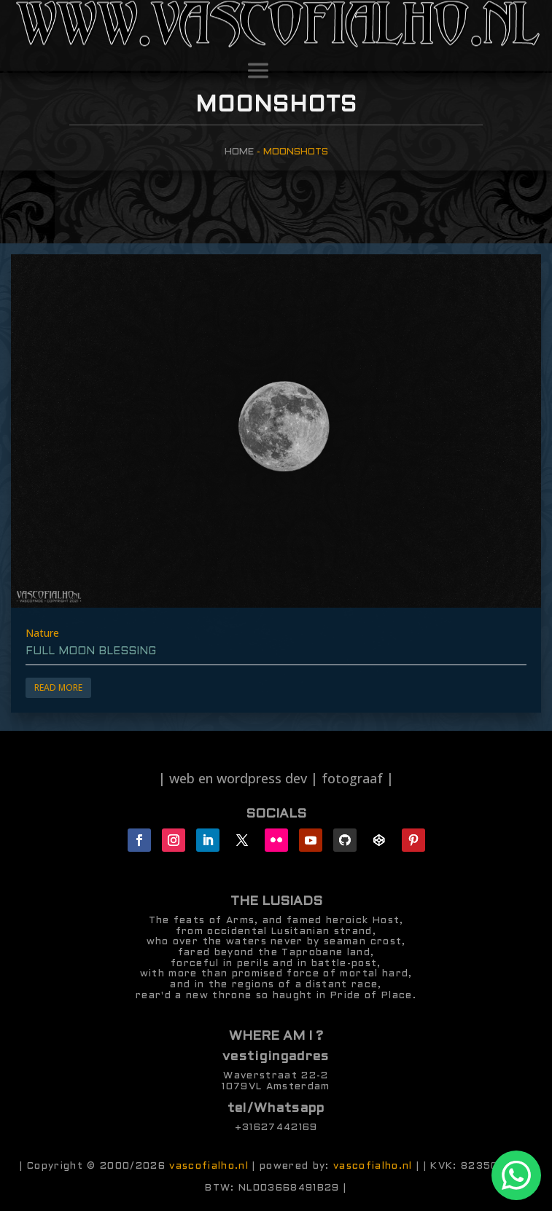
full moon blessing (91, 651)
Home (239, 152)
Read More (58, 687)
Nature (42, 633)
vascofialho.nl (209, 1166)
